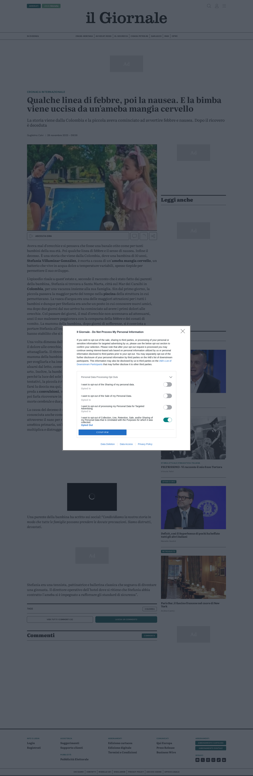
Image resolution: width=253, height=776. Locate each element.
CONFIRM (102, 432)
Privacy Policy (145, 444)
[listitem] (126, 377)
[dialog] (126, 388)
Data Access (126, 444)
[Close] (184, 332)
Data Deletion (108, 444)
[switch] (167, 384)
